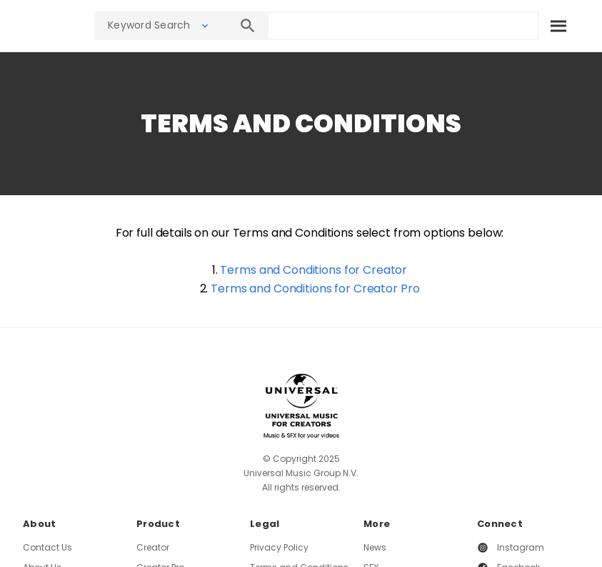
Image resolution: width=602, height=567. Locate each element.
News (374, 547)
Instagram (520, 547)
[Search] (558, 25)
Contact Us (47, 547)
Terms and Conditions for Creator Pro (315, 288)
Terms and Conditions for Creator (313, 270)
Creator (152, 547)
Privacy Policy (279, 547)
